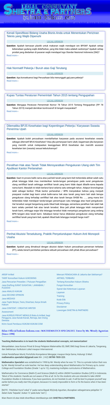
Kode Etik (61, 299)
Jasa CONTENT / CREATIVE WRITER (19, 308)
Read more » (12, 55)
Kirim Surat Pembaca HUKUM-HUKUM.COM (22, 324)
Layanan (61, 292)
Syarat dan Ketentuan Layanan (71, 289)
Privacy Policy (63, 303)
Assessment (7, 312)
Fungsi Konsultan (65, 285)
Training (60, 296)
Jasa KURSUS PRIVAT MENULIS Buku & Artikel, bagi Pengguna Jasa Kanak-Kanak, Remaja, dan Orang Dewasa (26, 318)
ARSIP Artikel (8, 274)
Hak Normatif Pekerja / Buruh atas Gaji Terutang (37, 68)
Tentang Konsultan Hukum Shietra (73, 282)
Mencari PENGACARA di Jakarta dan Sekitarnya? (79, 274)
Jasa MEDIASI (8, 298)
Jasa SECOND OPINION (13, 295)
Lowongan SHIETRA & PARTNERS (72, 310)
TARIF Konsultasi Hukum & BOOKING (19, 278)
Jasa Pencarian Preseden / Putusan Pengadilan (24, 282)
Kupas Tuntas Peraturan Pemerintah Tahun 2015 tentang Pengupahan (50, 95)
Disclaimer (62, 307)
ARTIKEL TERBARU (65, 278)
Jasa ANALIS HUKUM (12, 291)
